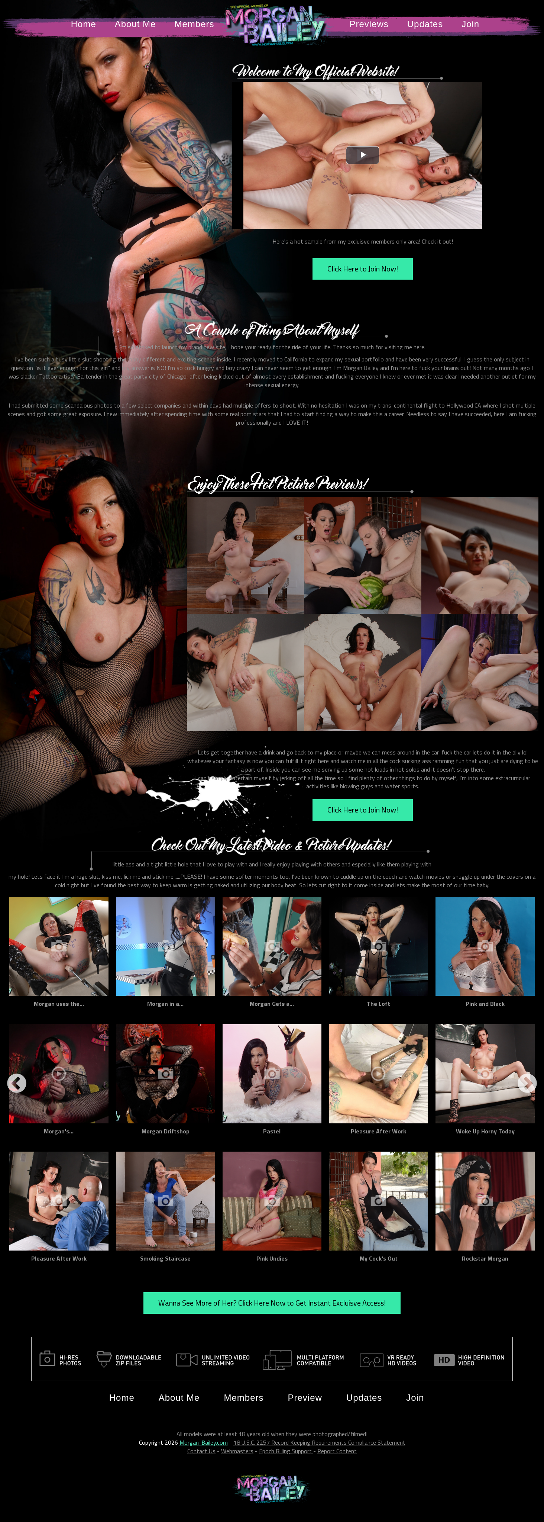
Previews (368, 24)
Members (194, 24)
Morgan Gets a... (272, 1003)
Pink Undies (272, 1258)
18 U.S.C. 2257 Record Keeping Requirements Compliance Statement (319, 1442)
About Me (135, 24)
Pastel (272, 1131)
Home (83, 24)
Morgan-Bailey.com (203, 1442)
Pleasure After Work (378, 1131)
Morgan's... (59, 1131)
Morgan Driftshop (166, 1131)
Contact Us (201, 1451)
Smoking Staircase (165, 1258)
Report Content (337, 1451)
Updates (425, 24)
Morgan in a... (165, 1003)
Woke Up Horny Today (485, 1131)
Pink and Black (485, 1003)
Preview (305, 1398)
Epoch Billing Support (286, 1451)
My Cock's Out (379, 1258)
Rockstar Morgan (485, 1258)
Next (527, 1084)
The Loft (378, 1003)
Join (470, 24)
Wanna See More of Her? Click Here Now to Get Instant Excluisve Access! (272, 1303)
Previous (17, 1084)
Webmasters (237, 1451)
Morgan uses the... (59, 1003)
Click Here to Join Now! (362, 268)
